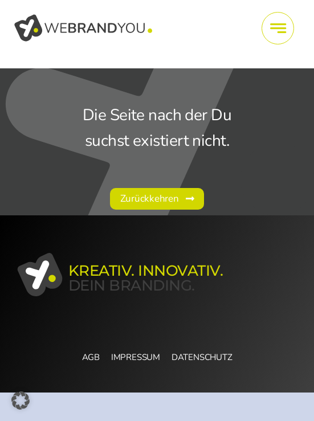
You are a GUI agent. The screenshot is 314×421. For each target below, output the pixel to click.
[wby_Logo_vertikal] (84, 16)
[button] (20, 400)
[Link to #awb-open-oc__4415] (278, 28)
